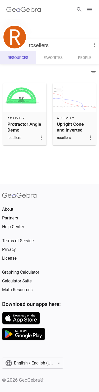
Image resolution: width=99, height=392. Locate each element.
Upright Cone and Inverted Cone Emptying (72, 130)
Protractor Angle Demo (24, 127)
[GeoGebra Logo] (23, 9)
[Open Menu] (89, 9)
